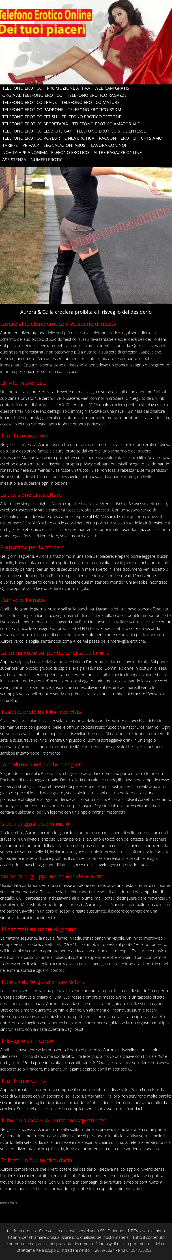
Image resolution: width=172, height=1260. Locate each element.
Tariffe (10, 145)
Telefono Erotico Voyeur (31, 138)
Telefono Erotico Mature (90, 102)
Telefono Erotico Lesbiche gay (37, 131)
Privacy (30, 145)
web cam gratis (112, 88)
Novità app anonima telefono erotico (45, 152)
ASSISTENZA (14, 159)
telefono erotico (105, 332)
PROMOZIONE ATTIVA (68, 88)
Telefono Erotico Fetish (29, 117)
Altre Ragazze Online (117, 152)
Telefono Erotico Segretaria (35, 124)
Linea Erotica (79, 138)
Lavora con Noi (108, 145)
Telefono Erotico (22, 88)
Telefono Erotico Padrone (32, 109)
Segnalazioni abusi (64, 145)
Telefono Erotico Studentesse (111, 131)
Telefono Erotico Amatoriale (106, 124)
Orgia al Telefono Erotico (32, 95)
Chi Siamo (151, 138)
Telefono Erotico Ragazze (97, 95)
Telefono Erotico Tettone (91, 117)
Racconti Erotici (117, 138)
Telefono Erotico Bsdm (94, 109)
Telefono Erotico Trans (29, 102)
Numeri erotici (47, 159)
